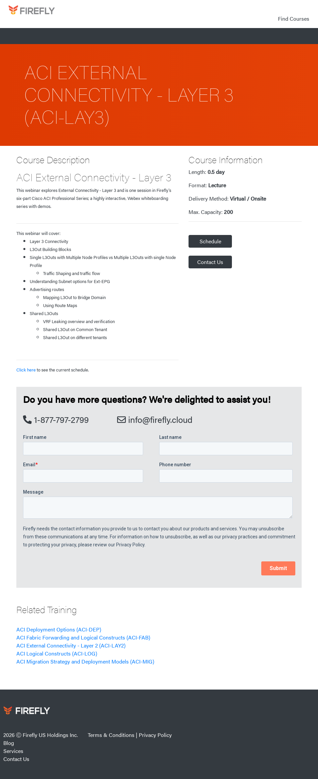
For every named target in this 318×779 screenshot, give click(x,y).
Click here (26, 369)
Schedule (210, 241)
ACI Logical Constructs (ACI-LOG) (56, 653)
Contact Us (210, 262)
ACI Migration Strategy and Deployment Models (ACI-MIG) (85, 661)
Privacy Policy (155, 735)
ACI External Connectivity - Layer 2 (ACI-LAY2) (70, 645)
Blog (8, 743)
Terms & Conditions (111, 735)
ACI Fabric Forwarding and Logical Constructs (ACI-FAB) (83, 637)
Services (13, 751)
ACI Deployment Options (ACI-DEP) (58, 629)
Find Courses (293, 18)
